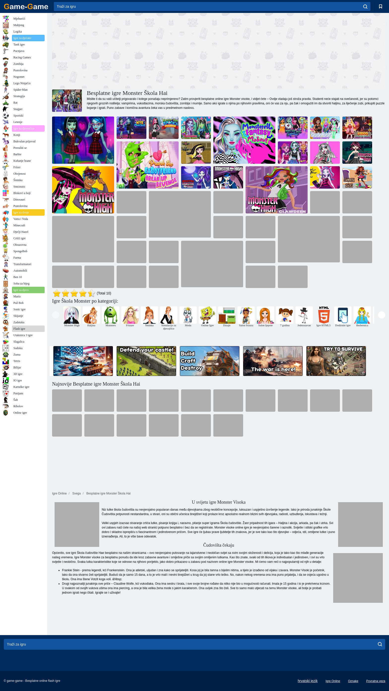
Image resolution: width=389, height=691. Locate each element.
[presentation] (55, 315)
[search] (365, 6)
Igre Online (332, 681)
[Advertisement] (135, 50)
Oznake (353, 681)
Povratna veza (375, 681)
